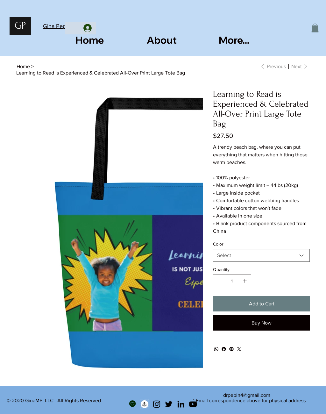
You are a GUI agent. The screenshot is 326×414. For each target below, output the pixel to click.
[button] (315, 28)
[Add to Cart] (261, 303)
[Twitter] (239, 349)
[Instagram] (156, 404)
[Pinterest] (231, 349)
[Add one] (244, 281)
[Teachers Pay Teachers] (132, 404)
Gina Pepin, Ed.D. (64, 26)
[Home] (23, 66)
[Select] (261, 255)
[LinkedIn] (181, 404)
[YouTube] (193, 404)
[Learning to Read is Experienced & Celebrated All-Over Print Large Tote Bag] (100, 72)
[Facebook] (224, 349)
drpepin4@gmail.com (246, 395)
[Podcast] (144, 404)
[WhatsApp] (216, 349)
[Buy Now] (261, 323)
